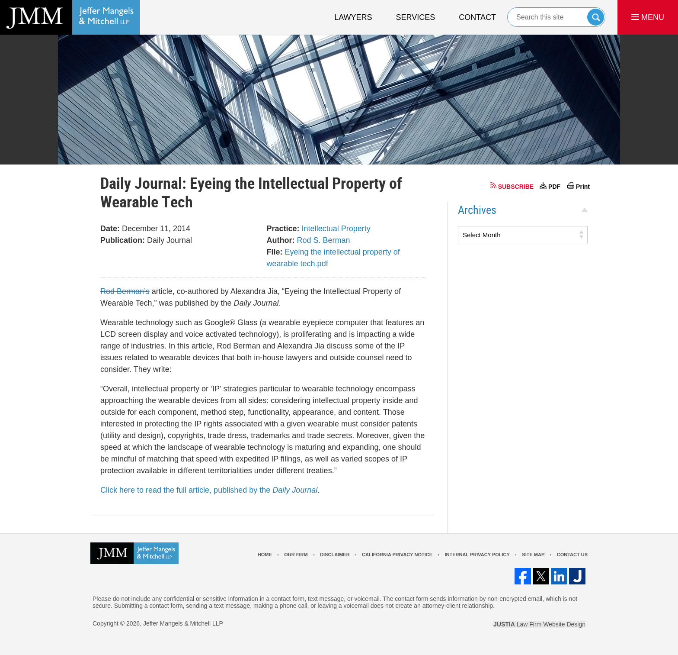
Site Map (533, 554)
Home (265, 554)
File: (275, 252)
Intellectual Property (336, 228)
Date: (110, 228)
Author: (281, 240)
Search (595, 17)
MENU (647, 17)
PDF (554, 186)
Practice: (283, 228)
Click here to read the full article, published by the (208, 490)
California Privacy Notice (397, 554)
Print (583, 186)
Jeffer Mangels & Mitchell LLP (183, 623)
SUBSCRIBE (516, 186)
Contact (477, 17)
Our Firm (295, 554)
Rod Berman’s (125, 291)
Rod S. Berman (323, 240)
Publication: (122, 240)
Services (415, 17)
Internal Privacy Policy (477, 554)
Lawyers (353, 17)
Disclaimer (334, 554)
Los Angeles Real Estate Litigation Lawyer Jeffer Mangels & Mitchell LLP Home (70, 17)
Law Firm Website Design (539, 624)
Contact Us (572, 554)
